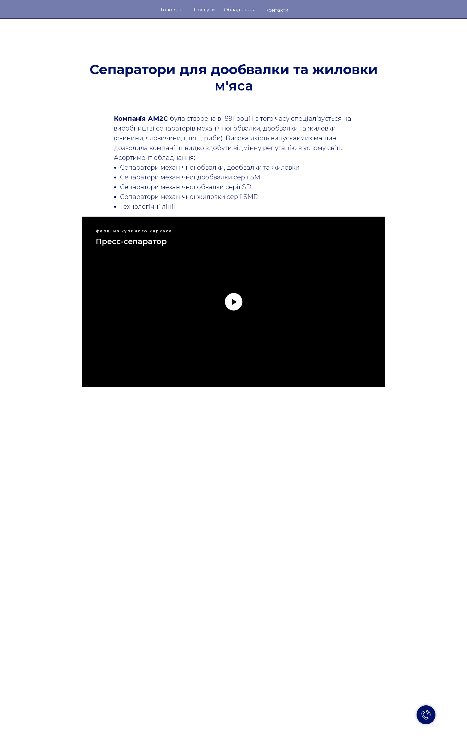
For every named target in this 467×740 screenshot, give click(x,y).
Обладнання (239, 10)
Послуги (204, 10)
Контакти (276, 10)
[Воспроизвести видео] (233, 302)
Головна (171, 10)
